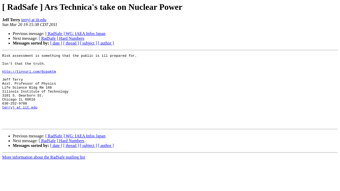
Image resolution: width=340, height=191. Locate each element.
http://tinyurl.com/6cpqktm (29, 75)
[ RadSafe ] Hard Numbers (61, 38)
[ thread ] (71, 43)
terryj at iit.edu (33, 20)
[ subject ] (88, 43)
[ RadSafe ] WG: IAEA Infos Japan (75, 33)
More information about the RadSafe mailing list (43, 171)
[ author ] (106, 43)
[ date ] (56, 43)
